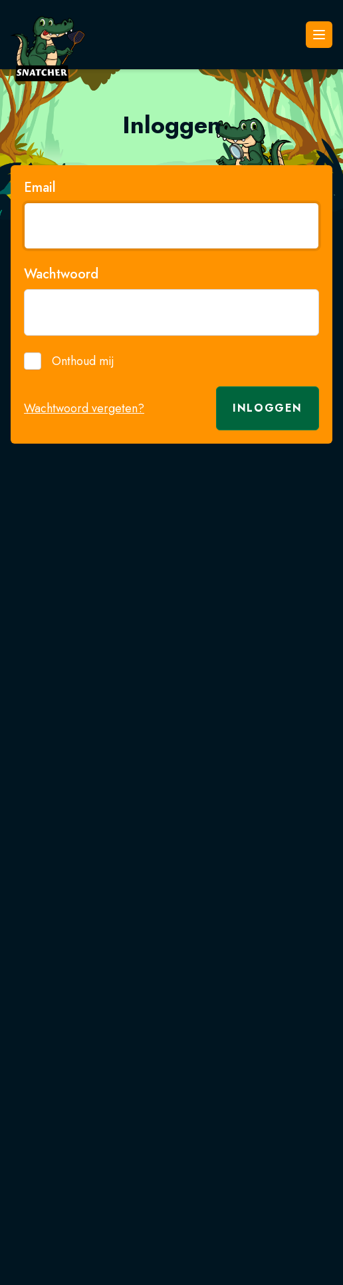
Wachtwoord (61, 274)
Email (40, 188)
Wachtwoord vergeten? (84, 408)
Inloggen (267, 408)
